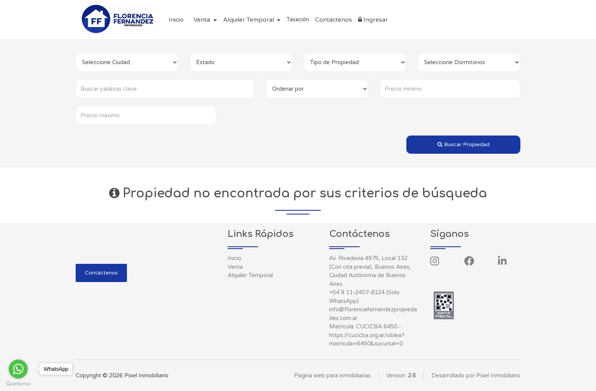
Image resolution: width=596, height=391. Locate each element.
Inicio (176, 20)
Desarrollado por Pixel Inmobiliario (475, 375)
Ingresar (373, 20)
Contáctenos (333, 20)
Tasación (298, 19)
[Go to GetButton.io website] (18, 383)
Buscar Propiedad (463, 144)
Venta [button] (202, 20)
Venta (235, 266)
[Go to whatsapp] (18, 368)
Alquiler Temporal (250, 275)
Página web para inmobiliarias (332, 375)
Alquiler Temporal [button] (249, 20)
